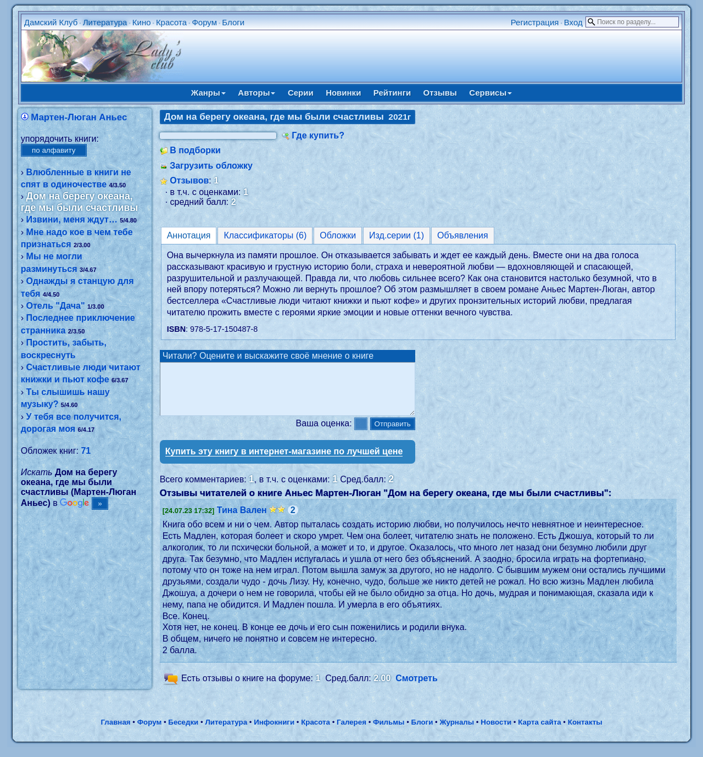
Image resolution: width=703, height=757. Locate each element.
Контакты (585, 732)
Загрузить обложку (211, 165)
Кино (141, 22)
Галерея (351, 732)
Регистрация (535, 22)
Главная (115, 732)
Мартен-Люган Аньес (79, 117)
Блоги (233, 22)
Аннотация (189, 235)
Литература (105, 22)
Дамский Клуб (51, 22)
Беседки (183, 732)
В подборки (195, 150)
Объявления (462, 235)
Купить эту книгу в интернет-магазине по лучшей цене (284, 461)
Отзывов (189, 180)
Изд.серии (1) (396, 235)
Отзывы (440, 92)
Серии (301, 92)
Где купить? (318, 135)
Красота (171, 22)
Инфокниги (274, 732)
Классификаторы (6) (265, 235)
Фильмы (388, 732)
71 (86, 450)
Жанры (208, 92)
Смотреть (416, 688)
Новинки (343, 92)
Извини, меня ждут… (72, 219)
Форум (204, 22)
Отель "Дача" (55, 305)
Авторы (256, 92)
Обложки (338, 235)
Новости (496, 732)
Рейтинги (392, 92)
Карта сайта (539, 732)
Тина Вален (242, 520)
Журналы (456, 732)
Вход (573, 22)
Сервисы (490, 92)
